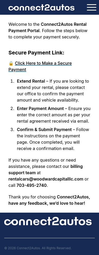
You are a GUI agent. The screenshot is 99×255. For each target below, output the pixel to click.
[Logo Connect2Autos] (41, 7)
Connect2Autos (28, 248)
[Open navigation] (91, 7)
